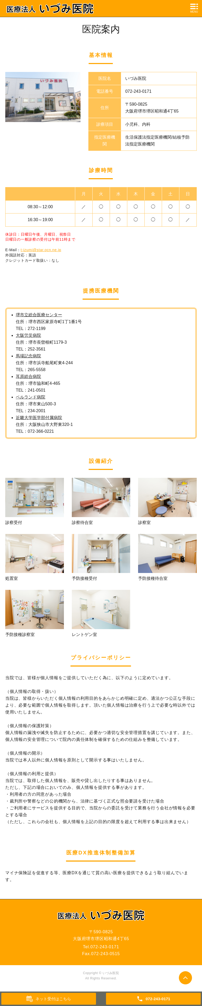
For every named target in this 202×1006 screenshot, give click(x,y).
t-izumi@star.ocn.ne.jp (41, 250)
